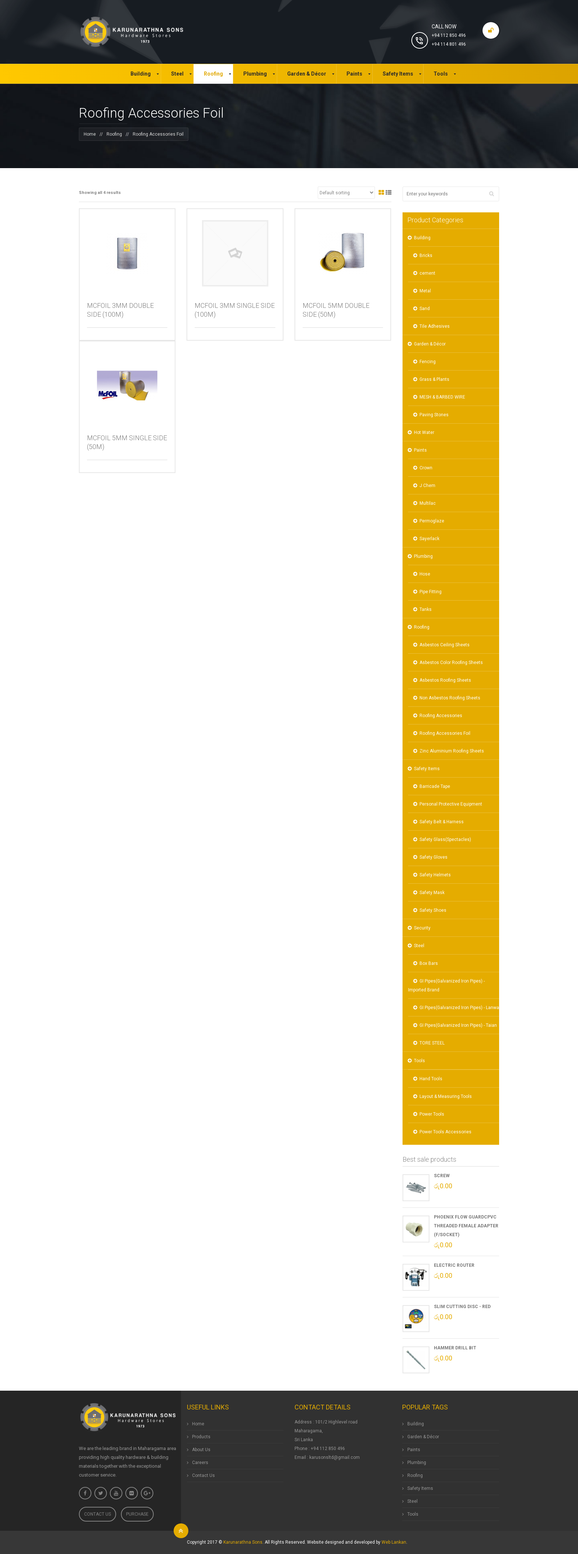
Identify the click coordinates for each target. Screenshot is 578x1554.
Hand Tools (430, 1078)
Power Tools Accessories (445, 1131)
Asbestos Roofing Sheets (445, 680)
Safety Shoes (432, 910)
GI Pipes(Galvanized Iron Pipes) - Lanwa (459, 1007)
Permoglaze (431, 521)
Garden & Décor (430, 344)
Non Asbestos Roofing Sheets (449, 697)
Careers (200, 1462)
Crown (425, 467)
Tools (419, 1060)
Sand (424, 308)
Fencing (427, 361)
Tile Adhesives (434, 326)
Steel (419, 945)
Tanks (425, 609)
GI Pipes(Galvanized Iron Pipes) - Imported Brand (446, 985)
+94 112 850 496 (449, 35)
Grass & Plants (434, 379)
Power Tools (431, 1114)
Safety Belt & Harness (441, 821)
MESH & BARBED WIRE (442, 397)
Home (90, 134)
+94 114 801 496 (449, 44)
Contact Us (97, 1514)
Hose (424, 574)
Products (201, 1436)
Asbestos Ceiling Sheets (444, 644)
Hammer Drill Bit (455, 1347)
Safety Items (427, 768)
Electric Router (454, 1265)
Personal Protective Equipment (450, 804)
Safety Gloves (433, 857)
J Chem (427, 485)
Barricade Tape (434, 786)
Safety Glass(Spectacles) (445, 839)
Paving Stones (434, 414)
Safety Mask (432, 892)
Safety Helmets (435, 874)
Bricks (425, 255)
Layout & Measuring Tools (445, 1096)
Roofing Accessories (440, 715)
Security (422, 928)
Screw (442, 1175)
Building (422, 237)
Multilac (427, 503)
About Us (201, 1449)
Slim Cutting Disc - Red (462, 1306)
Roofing (114, 134)
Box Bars (428, 963)
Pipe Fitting (430, 591)
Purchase (137, 1514)
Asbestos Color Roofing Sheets (451, 662)
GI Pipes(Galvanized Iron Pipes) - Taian (458, 1025)
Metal (425, 290)
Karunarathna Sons (242, 1542)
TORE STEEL (432, 1043)
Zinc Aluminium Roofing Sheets (451, 751)
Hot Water (424, 432)
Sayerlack (429, 538)
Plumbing (423, 556)
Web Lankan (394, 1542)
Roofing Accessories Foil (444, 733)
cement (427, 273)
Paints (420, 450)
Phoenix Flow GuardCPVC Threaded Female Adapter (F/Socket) (466, 1225)
